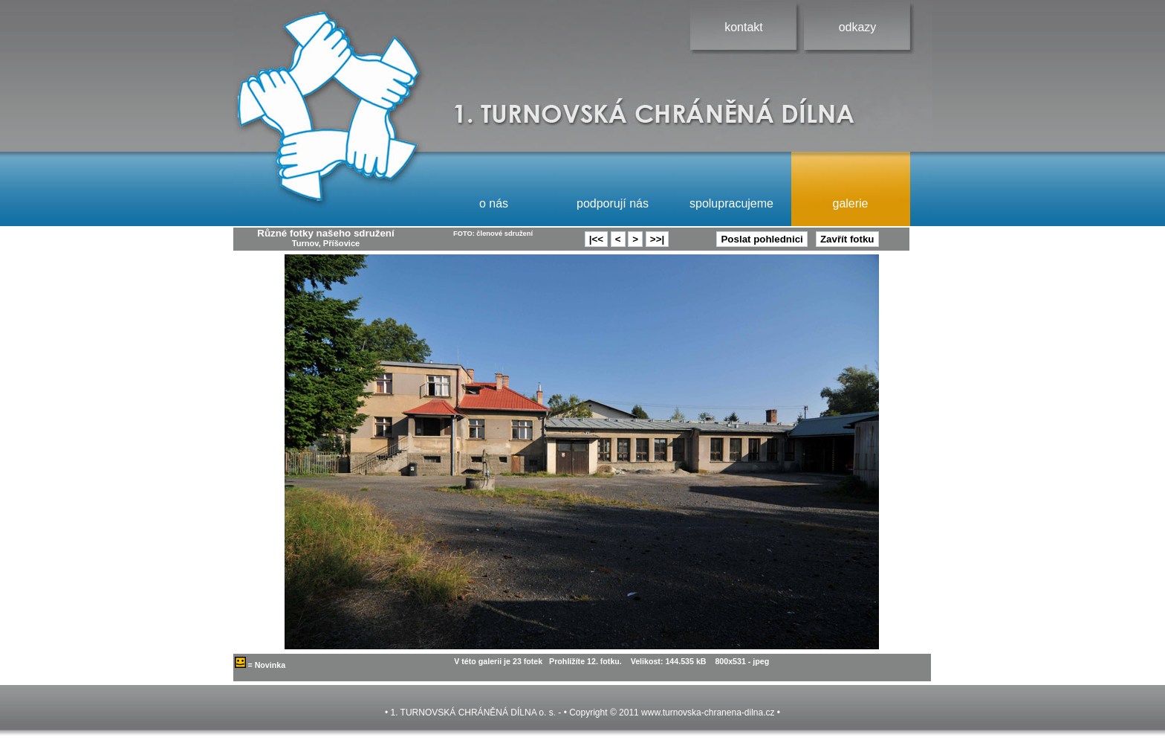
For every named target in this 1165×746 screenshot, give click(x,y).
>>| (657, 239)
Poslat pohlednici (761, 239)
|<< (596, 239)
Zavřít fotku (847, 239)
